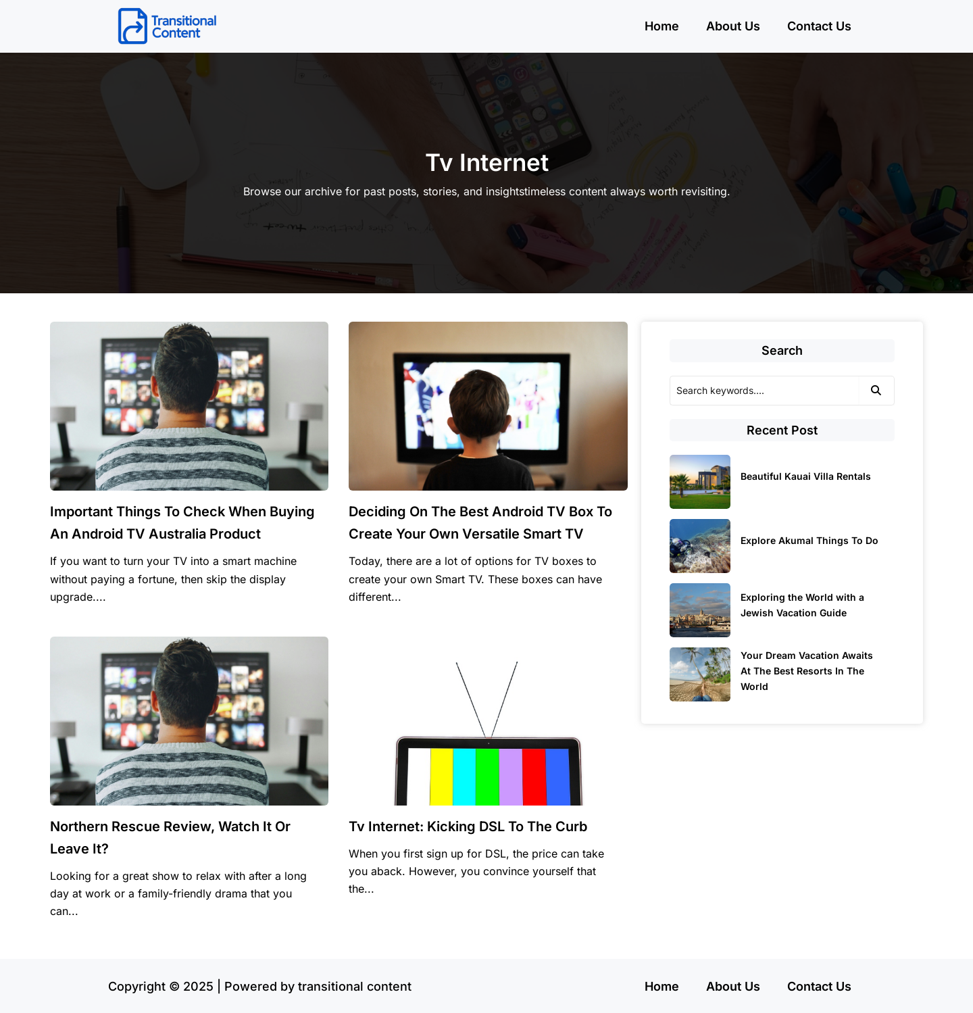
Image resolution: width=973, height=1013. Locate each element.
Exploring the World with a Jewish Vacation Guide (802, 604)
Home (662, 26)
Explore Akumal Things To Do (809, 540)
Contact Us (819, 26)
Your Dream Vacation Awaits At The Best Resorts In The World (807, 670)
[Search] (764, 390)
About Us (733, 26)
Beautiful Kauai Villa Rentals (806, 476)
